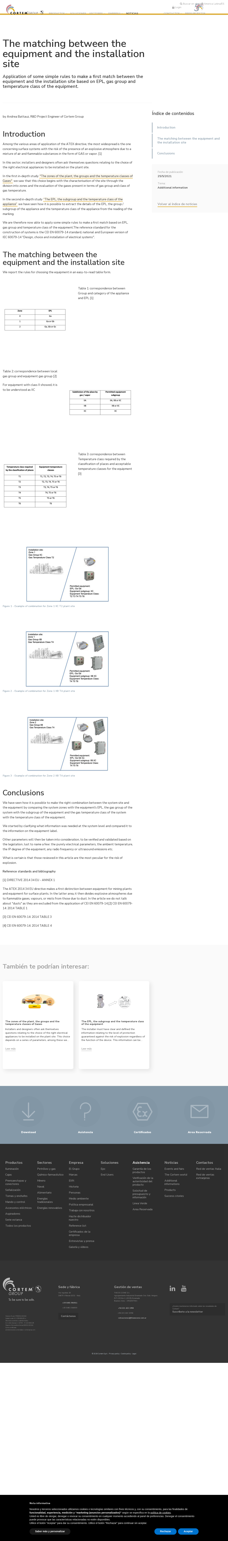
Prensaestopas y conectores (15, 1183)
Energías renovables (49, 1210)
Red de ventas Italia (208, 1170)
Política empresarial (81, 1206)
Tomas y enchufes (16, 1197)
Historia (74, 1188)
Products (170, 1192)
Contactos (172, 13)
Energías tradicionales (45, 1201)
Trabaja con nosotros (82, 1212)
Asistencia (141, 1163)
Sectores (96, 13)
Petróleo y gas (46, 1170)
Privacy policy (114, 1356)
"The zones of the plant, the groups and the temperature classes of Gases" (68, 178)
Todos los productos (18, 1228)
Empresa (115, 13)
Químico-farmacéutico (50, 1176)
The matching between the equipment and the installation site (188, 140)
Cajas (8, 1176)
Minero (41, 1182)
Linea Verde (140, 1205)
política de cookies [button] (161, 1512)
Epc (103, 1170)
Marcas (73, 1176)
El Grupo (74, 1170)
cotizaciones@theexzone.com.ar (132, 1320)
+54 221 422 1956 (126, 1310)
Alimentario (44, 1194)
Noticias (133, 13)
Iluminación (12, 1170)
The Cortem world (175, 1176)
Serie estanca (13, 1222)
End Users (107, 1176)
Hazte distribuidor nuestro (80, 1220)
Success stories (174, 1197)
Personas (74, 1194)
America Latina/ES (212, 3)
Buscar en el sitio (191, 3)
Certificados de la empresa (79, 1235)
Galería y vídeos (78, 1249)
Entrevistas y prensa (81, 1243)
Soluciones (79, 13)
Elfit (71, 1182)
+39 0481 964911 (69, 1305)
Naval (40, 1188)
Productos (57, 13)
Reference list (77, 1228)
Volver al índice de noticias (177, 204)
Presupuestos (195, 13)
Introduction (166, 127)
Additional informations (172, 1183)
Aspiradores (12, 1216)
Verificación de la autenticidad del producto (143, 1182)
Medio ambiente (79, 1200)
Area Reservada (142, 1211)
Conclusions (166, 153)
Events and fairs (174, 1170)
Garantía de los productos (142, 1171)
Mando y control (15, 1203)
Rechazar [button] (165, 1531)
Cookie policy (126, 1356)
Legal (134, 1356)
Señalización (12, 1192)
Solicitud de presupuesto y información (141, 1195)
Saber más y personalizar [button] (50, 1531)
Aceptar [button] (188, 1531)
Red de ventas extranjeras (205, 1177)
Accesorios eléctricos (18, 1210)
